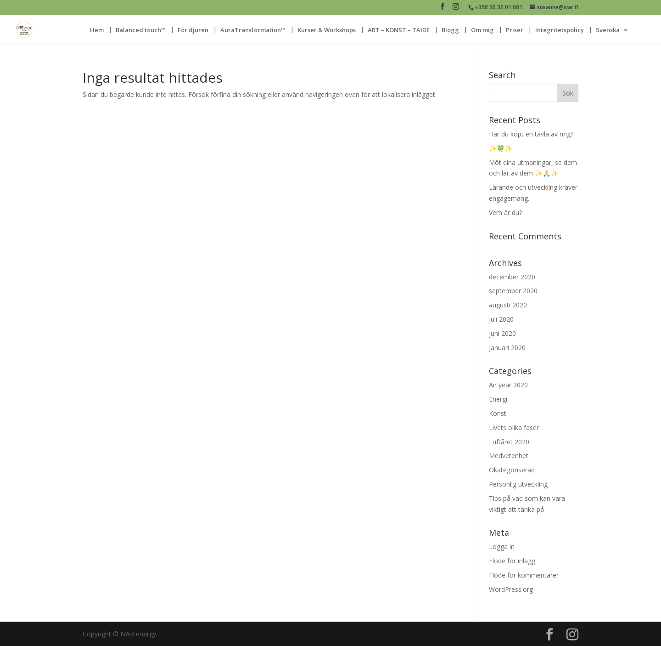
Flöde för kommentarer (524, 575)
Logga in (502, 546)
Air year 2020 (508, 384)
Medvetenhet (508, 455)
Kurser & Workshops (326, 30)
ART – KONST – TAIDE (399, 30)
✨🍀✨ (500, 148)
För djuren (193, 30)
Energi (498, 399)
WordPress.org (511, 589)
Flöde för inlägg (512, 560)
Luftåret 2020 (509, 441)
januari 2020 (507, 347)
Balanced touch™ (141, 30)
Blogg (450, 30)
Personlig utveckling (518, 484)
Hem (97, 30)
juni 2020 (502, 333)
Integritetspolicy (559, 30)
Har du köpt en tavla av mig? (531, 134)
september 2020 (513, 290)
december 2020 (512, 276)
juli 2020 (501, 319)
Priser (514, 30)
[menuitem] (612, 36)
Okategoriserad (512, 469)
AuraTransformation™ (253, 30)
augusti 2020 (508, 304)
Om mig (482, 30)
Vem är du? (505, 212)
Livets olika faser (514, 427)
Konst (497, 413)
